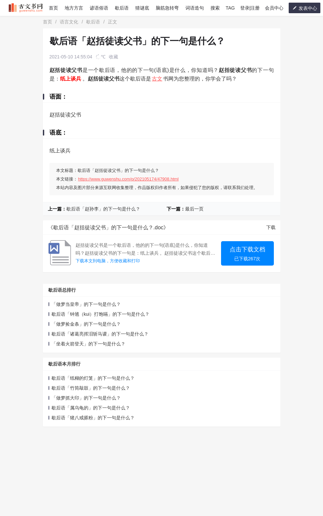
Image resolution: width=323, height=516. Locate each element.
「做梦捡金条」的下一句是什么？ (86, 324)
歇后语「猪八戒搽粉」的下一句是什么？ (93, 417)
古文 (157, 78)
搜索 (215, 8)
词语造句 (194, 8)
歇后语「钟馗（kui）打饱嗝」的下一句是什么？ (100, 314)
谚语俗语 (99, 8)
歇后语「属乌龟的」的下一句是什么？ (90, 407)
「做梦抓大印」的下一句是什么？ (86, 398)
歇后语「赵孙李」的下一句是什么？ (103, 208)
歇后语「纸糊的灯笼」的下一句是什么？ (93, 378)
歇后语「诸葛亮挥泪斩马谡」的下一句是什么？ (99, 334)
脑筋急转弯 (167, 8)
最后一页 (194, 208)
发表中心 (304, 8)
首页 (53, 8)
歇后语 (122, 8)
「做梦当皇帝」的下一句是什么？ (86, 304)
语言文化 (69, 21)
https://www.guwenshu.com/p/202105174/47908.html (128, 179)
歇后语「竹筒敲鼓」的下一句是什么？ (90, 388)
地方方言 (74, 8)
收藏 (113, 56)
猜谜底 (142, 8)
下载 (270, 227)
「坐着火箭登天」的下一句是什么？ (88, 343)
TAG (230, 8)
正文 (112, 21)
